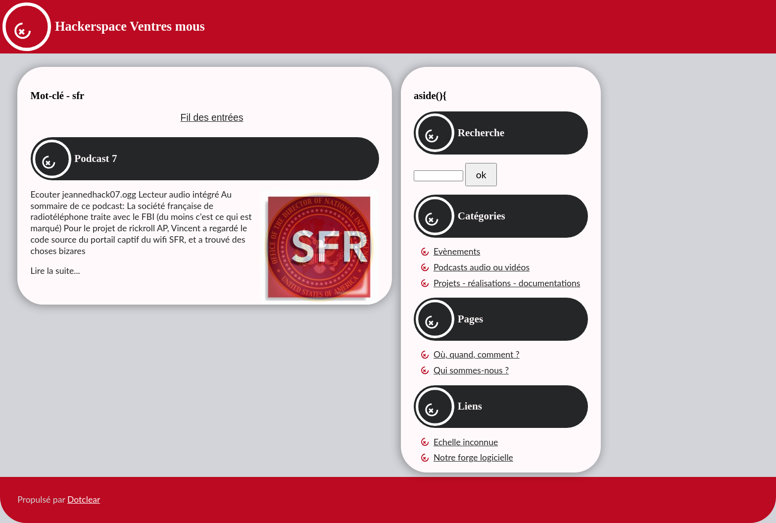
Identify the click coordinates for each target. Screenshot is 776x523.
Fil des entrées (212, 117)
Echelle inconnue (466, 442)
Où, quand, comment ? (477, 354)
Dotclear (83, 499)
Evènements (457, 251)
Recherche (481, 133)
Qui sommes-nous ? (471, 370)
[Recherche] (438, 175)
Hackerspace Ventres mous (130, 26)
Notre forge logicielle (473, 457)
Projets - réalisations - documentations (507, 283)
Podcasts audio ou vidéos (482, 267)
